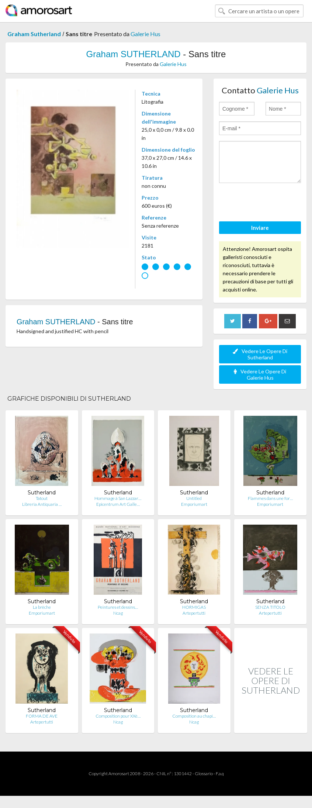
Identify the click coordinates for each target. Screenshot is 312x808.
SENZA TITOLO (270, 607)
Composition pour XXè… (118, 716)
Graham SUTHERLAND (133, 54)
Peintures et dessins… (118, 607)
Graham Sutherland (34, 33)
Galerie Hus (145, 33)
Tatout (42, 498)
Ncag (118, 613)
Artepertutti (194, 613)
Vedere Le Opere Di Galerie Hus (260, 374)
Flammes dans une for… (270, 498)
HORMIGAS (194, 607)
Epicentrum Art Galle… (118, 504)
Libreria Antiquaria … (42, 504)
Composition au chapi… (194, 716)
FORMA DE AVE (42, 716)
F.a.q (220, 773)
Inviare (260, 227)
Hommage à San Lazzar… (117, 498)
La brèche (42, 607)
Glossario (204, 773)
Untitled (194, 498)
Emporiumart (194, 504)
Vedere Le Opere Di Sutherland (260, 354)
